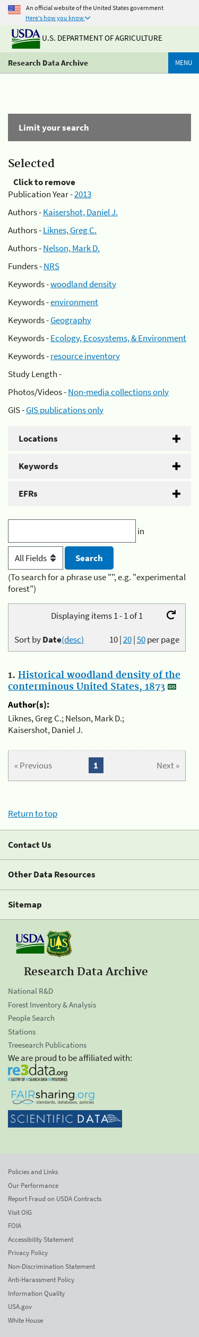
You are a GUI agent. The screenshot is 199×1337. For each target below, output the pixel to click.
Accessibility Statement (40, 1239)
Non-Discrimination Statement (51, 1266)
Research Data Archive (48, 63)
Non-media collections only (118, 392)
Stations (22, 1032)
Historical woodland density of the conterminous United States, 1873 (94, 681)
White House (25, 1320)
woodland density (83, 284)
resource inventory (85, 356)
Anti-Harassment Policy (41, 1279)
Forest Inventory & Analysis (52, 1005)
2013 (82, 194)
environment (74, 302)
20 (127, 639)
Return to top (32, 813)
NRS (51, 266)
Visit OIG (20, 1212)
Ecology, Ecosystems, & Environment (118, 338)
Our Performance (33, 1185)
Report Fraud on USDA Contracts (54, 1198)
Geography (70, 320)
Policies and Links (33, 1171)
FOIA (14, 1225)
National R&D (30, 991)
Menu (183, 62)
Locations (38, 438)
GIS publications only (64, 410)
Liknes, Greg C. (70, 230)
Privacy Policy (28, 1252)
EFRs (28, 493)
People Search (31, 1018)
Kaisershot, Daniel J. (80, 212)
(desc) (73, 639)
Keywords (38, 466)
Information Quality (36, 1293)
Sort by (49, 639)
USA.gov (20, 1306)
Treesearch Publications (47, 1045)
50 (141, 639)
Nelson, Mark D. (71, 248)
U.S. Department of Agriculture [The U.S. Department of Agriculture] (87, 38)
